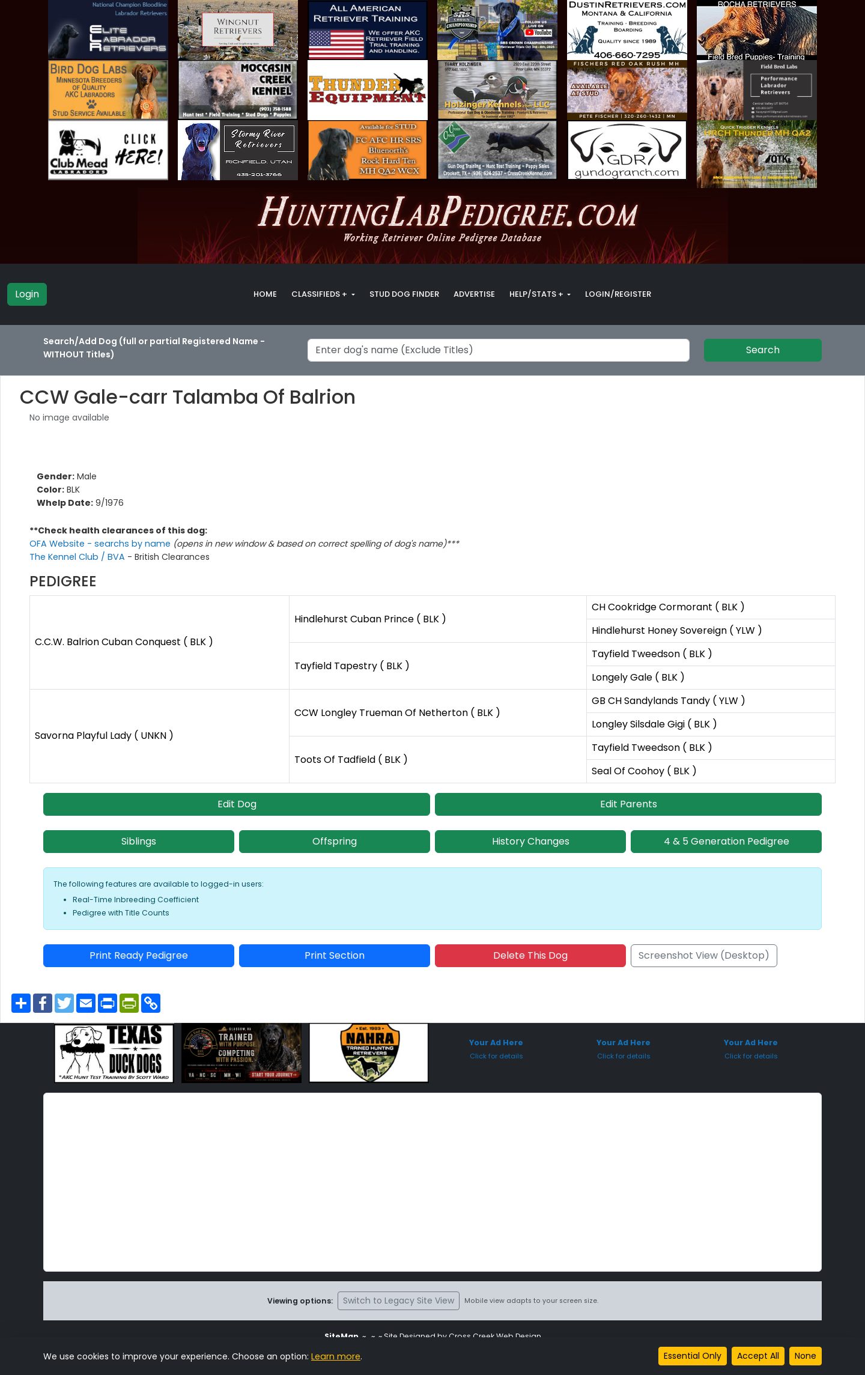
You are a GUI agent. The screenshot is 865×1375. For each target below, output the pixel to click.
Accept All (758, 1356)
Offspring (334, 841)
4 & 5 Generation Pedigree (726, 841)
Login (27, 294)
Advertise (474, 294)
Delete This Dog (530, 955)
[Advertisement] (432, 1182)
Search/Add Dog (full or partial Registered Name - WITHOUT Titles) (154, 347)
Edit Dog (236, 804)
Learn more (335, 1356)
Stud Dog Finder (404, 294)
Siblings (138, 841)
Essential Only (692, 1356)
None (805, 1356)
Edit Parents (628, 804)
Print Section (335, 955)
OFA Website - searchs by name (98, 544)
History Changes (530, 841)
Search (763, 350)
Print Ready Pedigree (139, 955)
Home (265, 294)
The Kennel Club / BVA (77, 557)
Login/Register (618, 294)
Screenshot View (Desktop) (704, 955)
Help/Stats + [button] (537, 294)
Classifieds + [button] (320, 294)
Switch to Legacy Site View (398, 1301)
